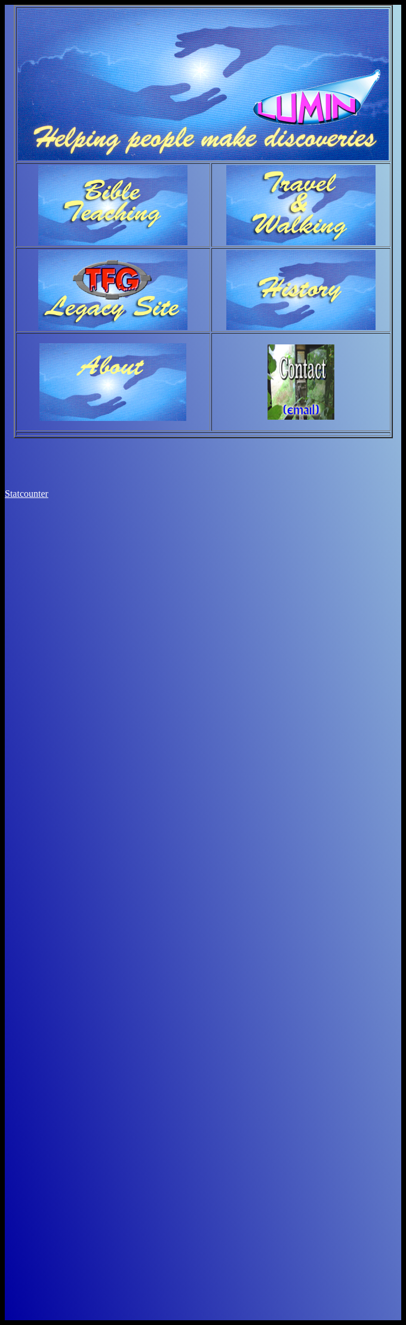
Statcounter (26, 494)
